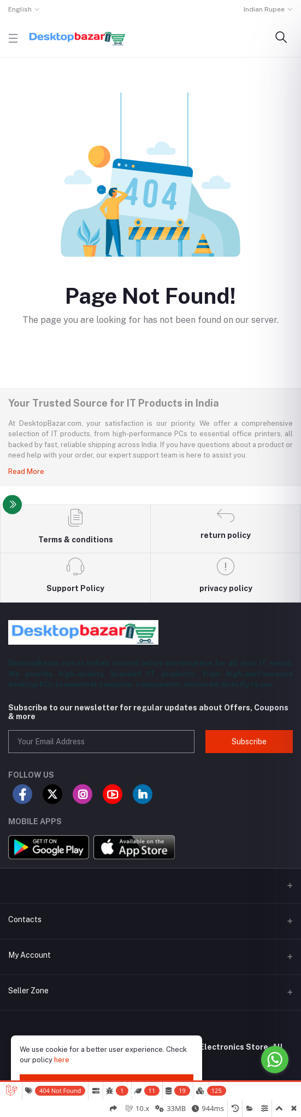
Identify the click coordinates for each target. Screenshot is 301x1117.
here (61, 1060)
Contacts (25, 919)
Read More (26, 471)
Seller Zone (28, 990)
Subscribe (249, 741)
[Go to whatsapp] (274, 1059)
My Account (29, 955)
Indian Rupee (264, 9)
